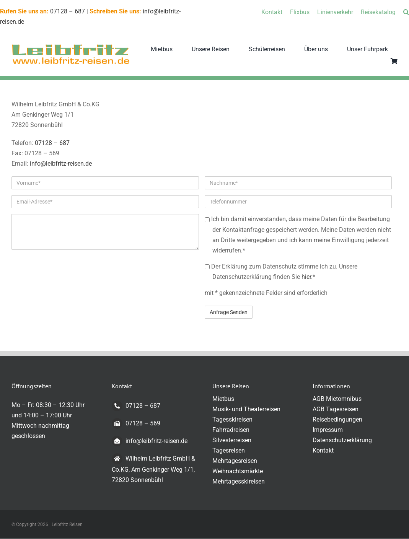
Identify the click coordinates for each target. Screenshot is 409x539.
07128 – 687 (67, 11)
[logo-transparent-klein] (70, 46)
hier (306, 276)
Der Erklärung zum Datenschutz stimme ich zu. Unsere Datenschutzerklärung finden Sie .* (281, 271)
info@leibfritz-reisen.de (61, 163)
